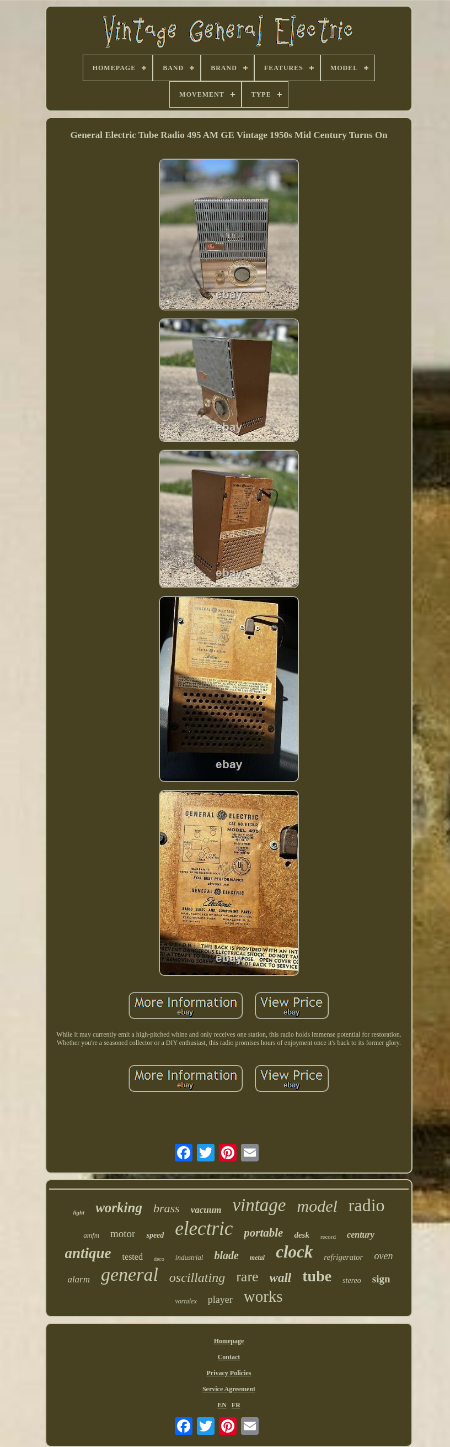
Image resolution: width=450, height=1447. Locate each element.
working (118, 1207)
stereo (351, 1280)
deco (159, 1259)
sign (381, 1279)
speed (155, 1235)
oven (383, 1255)
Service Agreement (228, 1389)
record (328, 1236)
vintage (259, 1205)
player (220, 1299)
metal (257, 1257)
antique (88, 1253)
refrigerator (343, 1257)
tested (132, 1256)
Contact (229, 1357)
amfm (91, 1235)
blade (226, 1255)
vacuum (206, 1210)
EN (222, 1405)
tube (316, 1276)
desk (301, 1235)
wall (281, 1278)
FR (236, 1405)
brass (166, 1208)
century (360, 1234)
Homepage (229, 1341)
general (129, 1274)
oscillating (197, 1277)
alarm (78, 1279)
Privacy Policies (228, 1373)
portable (263, 1232)
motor (122, 1233)
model (317, 1206)
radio (367, 1205)
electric (204, 1228)
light (78, 1212)
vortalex (185, 1301)
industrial (189, 1257)
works (263, 1296)
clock (294, 1251)
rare (247, 1277)
